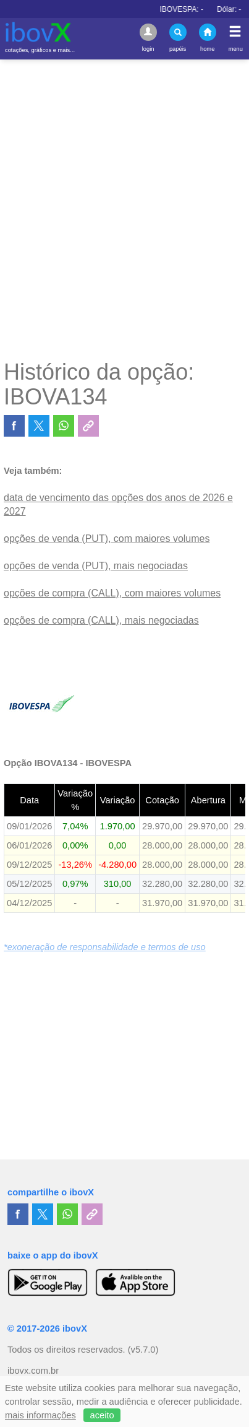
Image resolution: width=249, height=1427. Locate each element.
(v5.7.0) (143, 1350)
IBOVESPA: (195, 9)
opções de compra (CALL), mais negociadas (101, 620)
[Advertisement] (124, 209)
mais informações (40, 1415)
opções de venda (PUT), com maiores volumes (106, 538)
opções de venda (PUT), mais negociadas (96, 566)
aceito (102, 1415)
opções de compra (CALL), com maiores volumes (112, 593)
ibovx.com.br (33, 1371)
